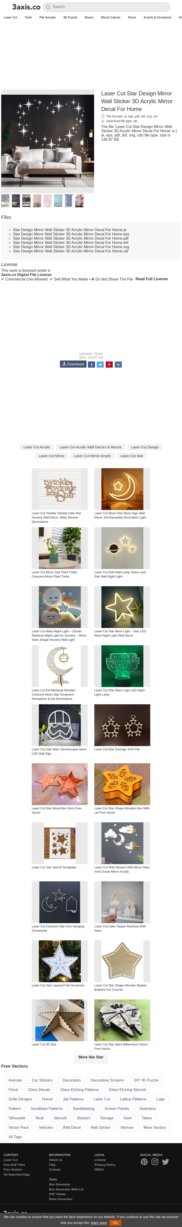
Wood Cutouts (110, 17)
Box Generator (59, 1184)
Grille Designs (20, 1099)
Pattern (15, 1109)
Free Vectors (13, 1169)
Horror (47, 1099)
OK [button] (115, 1223)
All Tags (15, 1137)
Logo (160, 1099)
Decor (132, 17)
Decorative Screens (107, 1080)
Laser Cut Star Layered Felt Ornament (58, 985)
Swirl (127, 1118)
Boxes (89, 17)
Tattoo (147, 1118)
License (100, 1160)
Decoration (72, 1080)
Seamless (147, 1109)
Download (73, 364)
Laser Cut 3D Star (44, 1044)
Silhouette (17, 1118)
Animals (15, 1080)
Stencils (60, 1118)
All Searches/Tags (17, 1174)
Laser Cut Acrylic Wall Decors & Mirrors (90, 447)
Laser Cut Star (131, 456)
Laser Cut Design (145, 447)
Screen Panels (117, 1109)
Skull (39, 1118)
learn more (99, 1223)
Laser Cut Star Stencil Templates (54, 867)
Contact (54, 1169)
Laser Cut (10, 17)
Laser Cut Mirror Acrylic (92, 456)
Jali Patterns (73, 1099)
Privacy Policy (105, 1165)
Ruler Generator (61, 1199)
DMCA (99, 1169)
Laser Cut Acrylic (36, 447)
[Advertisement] (91, 56)
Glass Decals (39, 1090)
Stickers (83, 1118)
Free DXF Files (14, 1165)
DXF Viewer (57, 1194)
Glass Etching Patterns (79, 1090)
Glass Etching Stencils (127, 1090)
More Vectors (155, 1127)
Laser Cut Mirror (51, 456)
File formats (48, 17)
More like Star (91, 1057)
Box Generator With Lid (66, 1189)
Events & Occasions (157, 17)
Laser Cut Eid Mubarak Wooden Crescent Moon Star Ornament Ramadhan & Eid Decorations (54, 694)
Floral (13, 1090)
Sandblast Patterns (47, 1109)
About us (55, 1160)
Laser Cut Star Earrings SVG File (117, 749)
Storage (107, 1118)
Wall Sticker (101, 1127)
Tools (28, 17)
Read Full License (152, 279)
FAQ (52, 1165)
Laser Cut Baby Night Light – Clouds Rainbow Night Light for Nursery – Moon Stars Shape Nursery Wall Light (59, 635)
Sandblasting (84, 1109)
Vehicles (46, 1127)
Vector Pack (19, 1127)
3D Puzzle (70, 17)
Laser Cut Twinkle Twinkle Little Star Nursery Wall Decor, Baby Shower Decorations (56, 517)
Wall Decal (72, 1127)
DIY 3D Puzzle (146, 1080)
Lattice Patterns (133, 1099)
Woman (127, 1127)
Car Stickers (42, 1080)
